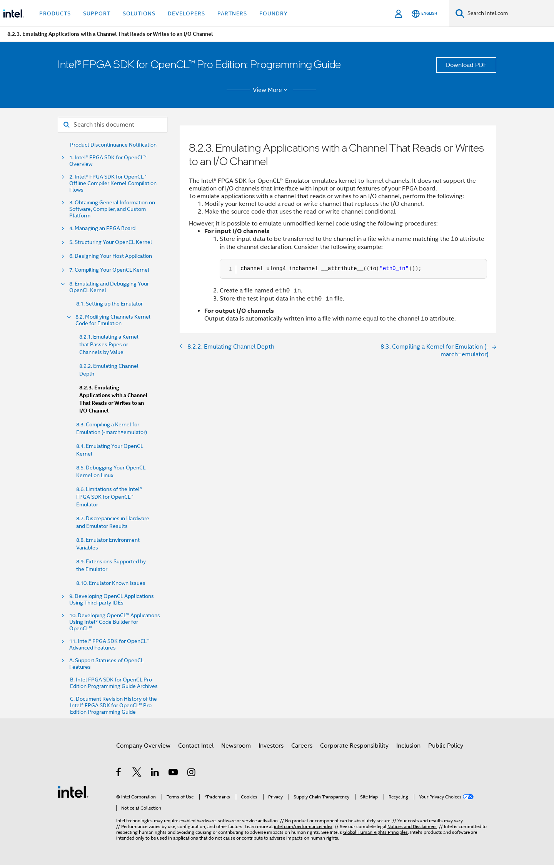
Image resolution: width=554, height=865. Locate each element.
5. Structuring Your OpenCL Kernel (110, 242)
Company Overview (143, 746)
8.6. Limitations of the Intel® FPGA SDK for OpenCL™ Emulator (109, 497)
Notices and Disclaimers (412, 826)
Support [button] (96, 13)
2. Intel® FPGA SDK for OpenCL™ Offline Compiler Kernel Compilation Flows (113, 183)
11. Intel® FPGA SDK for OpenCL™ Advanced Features (109, 644)
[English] (424, 13)
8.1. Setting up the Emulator (109, 303)
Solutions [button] (139, 13)
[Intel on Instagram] (192, 773)
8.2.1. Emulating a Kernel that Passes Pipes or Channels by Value (108, 344)
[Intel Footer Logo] (73, 791)
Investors (271, 746)
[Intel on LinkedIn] (155, 773)
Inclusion (408, 746)
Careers (301, 746)
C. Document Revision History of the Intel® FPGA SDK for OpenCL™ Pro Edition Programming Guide (113, 705)
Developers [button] (186, 13)
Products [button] (55, 13)
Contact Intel (196, 746)
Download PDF (466, 65)
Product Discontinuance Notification (113, 145)
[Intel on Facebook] (119, 773)
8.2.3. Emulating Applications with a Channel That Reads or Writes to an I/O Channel (113, 399)
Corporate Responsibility (354, 746)
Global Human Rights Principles (375, 832)
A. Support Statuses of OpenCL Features (106, 663)
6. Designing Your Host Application (110, 256)
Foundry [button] (273, 13)
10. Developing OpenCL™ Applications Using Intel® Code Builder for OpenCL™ (114, 622)
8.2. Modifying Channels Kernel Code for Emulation (112, 320)
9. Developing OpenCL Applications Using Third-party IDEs (111, 599)
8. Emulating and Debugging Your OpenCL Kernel (109, 287)
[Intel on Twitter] (137, 773)
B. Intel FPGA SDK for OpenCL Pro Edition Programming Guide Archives (114, 683)
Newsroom (236, 746)
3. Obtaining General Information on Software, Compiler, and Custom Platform (112, 209)
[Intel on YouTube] (174, 773)
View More (271, 90)
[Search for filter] (112, 124)
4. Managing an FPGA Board (102, 228)
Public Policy (445, 746)
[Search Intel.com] (509, 13)
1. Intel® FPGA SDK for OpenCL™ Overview (108, 160)
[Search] (460, 13)
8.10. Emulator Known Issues (110, 582)
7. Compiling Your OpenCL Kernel (109, 270)
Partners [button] (232, 13)
